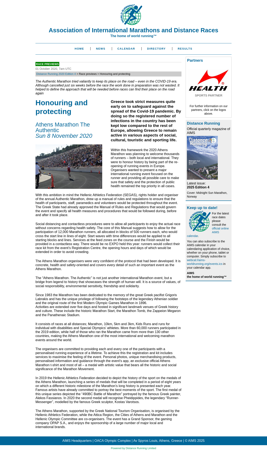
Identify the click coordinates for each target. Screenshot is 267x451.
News (100, 48)
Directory (156, 48)
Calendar (126, 48)
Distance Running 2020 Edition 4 (56, 73)
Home (79, 48)
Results (185, 48)
